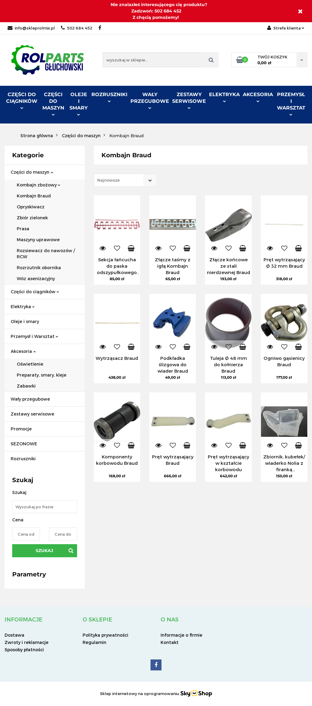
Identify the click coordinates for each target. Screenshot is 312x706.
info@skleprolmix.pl (31, 28)
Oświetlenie (30, 364)
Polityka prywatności (105, 635)
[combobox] (125, 180)
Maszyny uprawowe (38, 239)
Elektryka (224, 97)
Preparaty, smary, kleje (41, 374)
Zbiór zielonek (32, 217)
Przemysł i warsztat (291, 104)
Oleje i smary (78, 104)
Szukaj (44, 550)
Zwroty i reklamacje (26, 642)
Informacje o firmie (181, 635)
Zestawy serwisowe (189, 100)
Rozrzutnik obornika (39, 267)
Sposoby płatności (24, 649)
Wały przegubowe (149, 100)
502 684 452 (76, 28)
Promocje (21, 428)
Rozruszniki (23, 458)
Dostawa (14, 635)
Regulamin (94, 642)
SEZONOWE (24, 443)
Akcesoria (258, 97)
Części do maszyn (53, 104)
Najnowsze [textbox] (108, 180)
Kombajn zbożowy (38, 184)
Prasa (23, 228)
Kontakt (170, 642)
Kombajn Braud (34, 195)
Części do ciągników (21, 100)
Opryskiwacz (30, 206)
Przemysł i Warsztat (34, 336)
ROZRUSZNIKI (109, 97)
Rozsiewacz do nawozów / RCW (46, 253)
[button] (23, 619)
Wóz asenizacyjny (36, 278)
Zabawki (26, 385)
